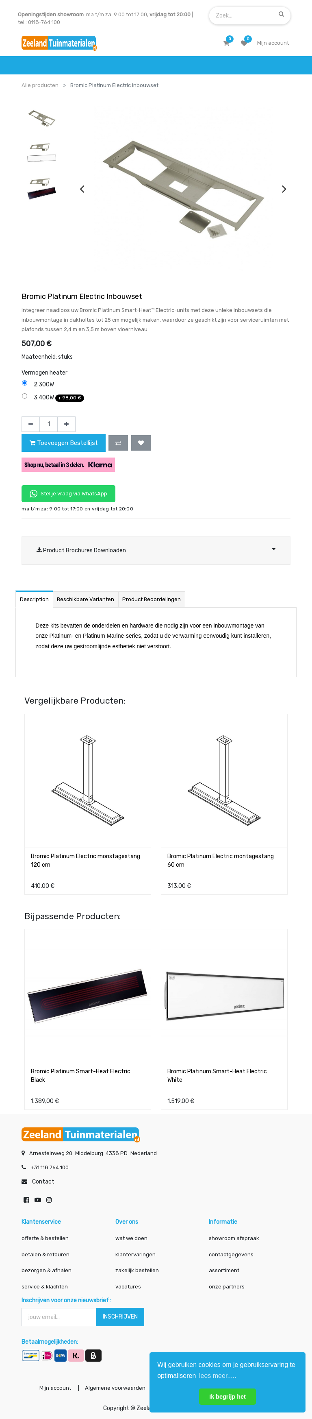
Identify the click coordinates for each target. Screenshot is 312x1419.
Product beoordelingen (151, 599)
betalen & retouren (45, 1254)
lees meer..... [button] (217, 1375)
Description (34, 599)
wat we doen (131, 1238)
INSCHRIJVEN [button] (120, 1316)
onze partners (227, 1287)
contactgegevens (231, 1254)
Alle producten (40, 85)
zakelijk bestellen (137, 1270)
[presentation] (82, 188)
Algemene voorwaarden (115, 1388)
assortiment (224, 1270)
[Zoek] (281, 14)
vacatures (128, 1287)
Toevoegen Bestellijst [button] (64, 443)
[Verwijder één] (31, 424)
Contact (43, 1181)
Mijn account (55, 1388)
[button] (118, 443)
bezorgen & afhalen (47, 1270)
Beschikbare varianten (85, 599)
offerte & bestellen (46, 1238)
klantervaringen (135, 1254)
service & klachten (45, 1287)
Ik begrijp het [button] (227, 1396)
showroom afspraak (234, 1238)
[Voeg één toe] (66, 424)
